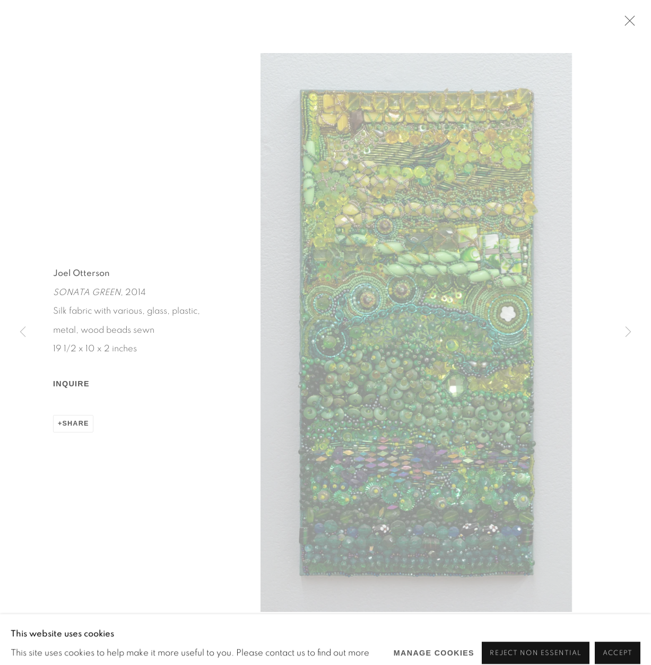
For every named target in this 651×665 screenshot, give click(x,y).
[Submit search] (501, 48)
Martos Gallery (100, 27)
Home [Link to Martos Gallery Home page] (34, 50)
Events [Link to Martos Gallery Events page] (473, 50)
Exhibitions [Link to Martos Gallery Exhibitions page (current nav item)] (139, 50)
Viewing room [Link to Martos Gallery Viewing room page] (322, 50)
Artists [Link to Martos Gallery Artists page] (78, 50)
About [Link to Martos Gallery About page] (427, 50)
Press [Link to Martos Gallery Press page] (384, 50)
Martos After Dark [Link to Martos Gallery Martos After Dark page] (228, 50)
